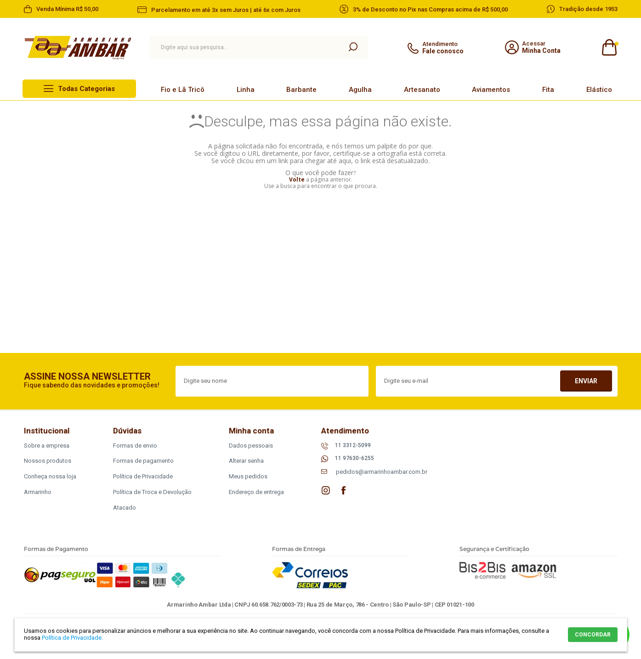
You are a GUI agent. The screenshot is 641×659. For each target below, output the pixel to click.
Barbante (301, 89)
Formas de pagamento (143, 460)
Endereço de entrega (256, 492)
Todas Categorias (86, 89)
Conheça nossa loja (50, 476)
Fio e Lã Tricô (182, 89)
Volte (297, 179)
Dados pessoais (251, 445)
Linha (246, 89)
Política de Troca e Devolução (152, 492)
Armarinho (37, 492)
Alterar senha (246, 460)
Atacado (124, 507)
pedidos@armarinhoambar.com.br (381, 471)
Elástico (599, 89)
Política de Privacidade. (72, 637)
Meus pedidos (248, 476)
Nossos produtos (47, 460)
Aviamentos (491, 89)
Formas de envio (135, 445)
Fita (548, 89)
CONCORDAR (593, 634)
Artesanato (422, 89)
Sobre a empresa (46, 445)
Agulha (360, 89)
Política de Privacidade (143, 476)
